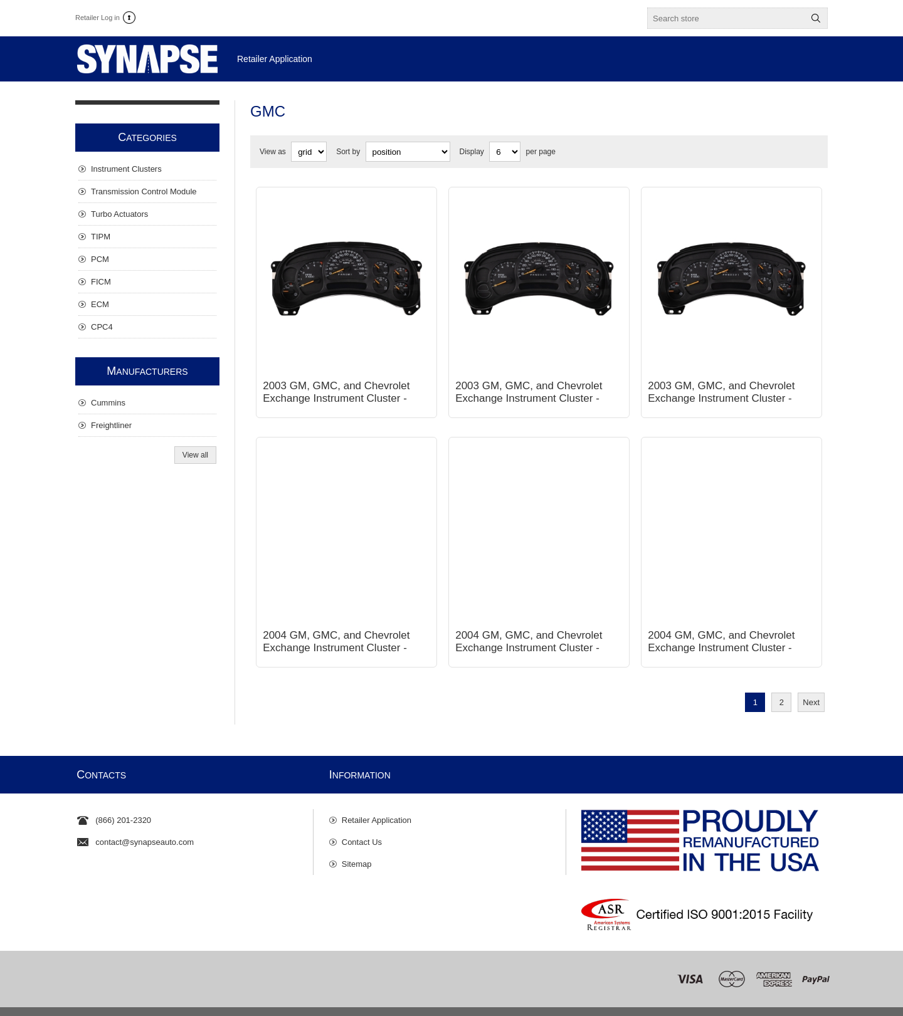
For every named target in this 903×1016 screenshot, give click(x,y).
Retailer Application (376, 801)
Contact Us (362, 823)
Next (811, 683)
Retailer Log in (97, 17)
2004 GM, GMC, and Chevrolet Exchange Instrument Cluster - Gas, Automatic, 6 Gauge (528, 628)
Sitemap (357, 845)
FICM (101, 281)
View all (195, 455)
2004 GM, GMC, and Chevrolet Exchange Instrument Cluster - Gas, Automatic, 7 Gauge (721, 628)
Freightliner (111, 425)
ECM (100, 304)
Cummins (108, 402)
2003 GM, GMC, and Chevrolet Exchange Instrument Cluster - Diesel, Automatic (336, 388)
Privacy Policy (249, 1002)
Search (816, 18)
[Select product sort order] (408, 152)
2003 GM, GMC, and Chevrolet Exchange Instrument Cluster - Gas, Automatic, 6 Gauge (528, 388)
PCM (100, 259)
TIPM (100, 236)
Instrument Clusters (126, 169)
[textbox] (726, 18)
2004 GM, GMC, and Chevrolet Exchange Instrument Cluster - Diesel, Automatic (336, 628)
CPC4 (102, 327)
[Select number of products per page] (504, 152)
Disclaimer (298, 1002)
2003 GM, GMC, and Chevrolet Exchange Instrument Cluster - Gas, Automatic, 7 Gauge (721, 388)
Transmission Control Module (144, 191)
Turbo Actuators (119, 214)
